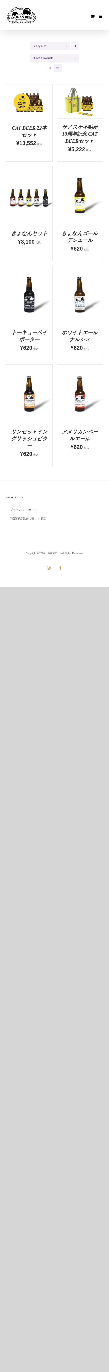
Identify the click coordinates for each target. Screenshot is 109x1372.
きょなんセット (29, 233)
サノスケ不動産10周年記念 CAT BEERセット (80, 134)
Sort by (39, 46)
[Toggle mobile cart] (93, 16)
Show (43, 58)
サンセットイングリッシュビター (29, 438)
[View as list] (58, 68)
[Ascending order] (75, 46)
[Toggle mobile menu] (101, 16)
